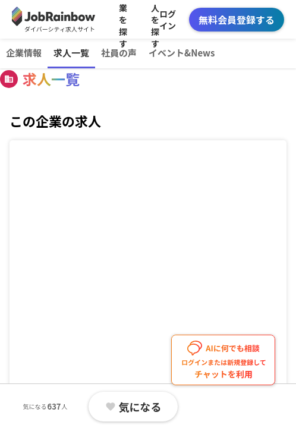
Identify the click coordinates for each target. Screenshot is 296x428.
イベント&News (182, 52)
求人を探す (155, 19)
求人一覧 (71, 52)
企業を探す (123, 19)
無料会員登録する (237, 19)
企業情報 (24, 52)
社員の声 (119, 52)
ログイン (167, 20)
